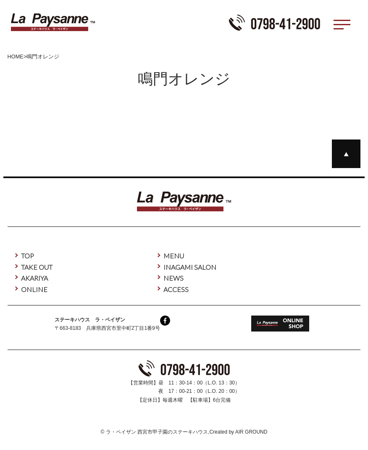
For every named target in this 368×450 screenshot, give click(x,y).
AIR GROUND (251, 432)
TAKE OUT (37, 267)
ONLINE (34, 289)
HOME (16, 56)
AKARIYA (34, 278)
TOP (27, 256)
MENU (173, 256)
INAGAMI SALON (189, 267)
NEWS (173, 278)
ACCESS (176, 289)
